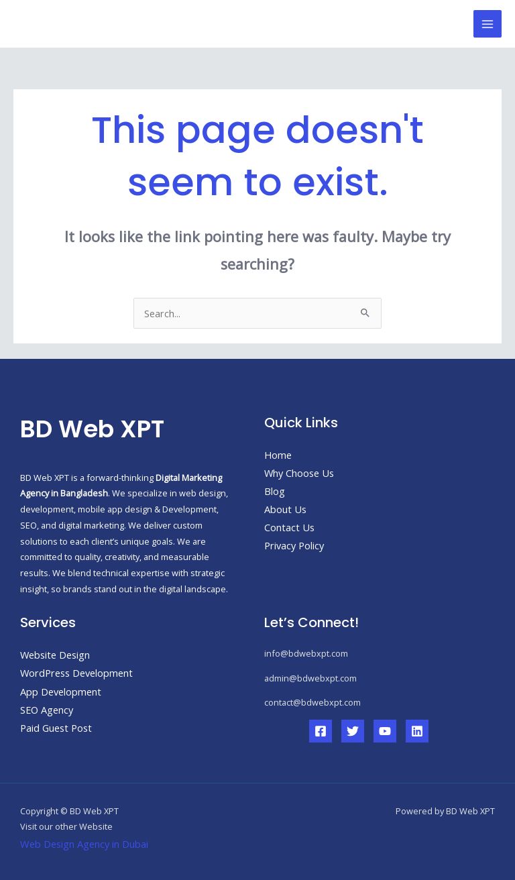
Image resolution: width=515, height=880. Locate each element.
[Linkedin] (417, 731)
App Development (60, 691)
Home (278, 454)
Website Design (55, 654)
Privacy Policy (294, 545)
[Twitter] (352, 731)
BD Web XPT (78, 23)
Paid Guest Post (56, 727)
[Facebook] (320, 731)
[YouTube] (385, 731)
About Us (285, 509)
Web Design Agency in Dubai (84, 843)
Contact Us (289, 527)
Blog (274, 491)
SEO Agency (46, 709)
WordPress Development (76, 672)
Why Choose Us (299, 473)
